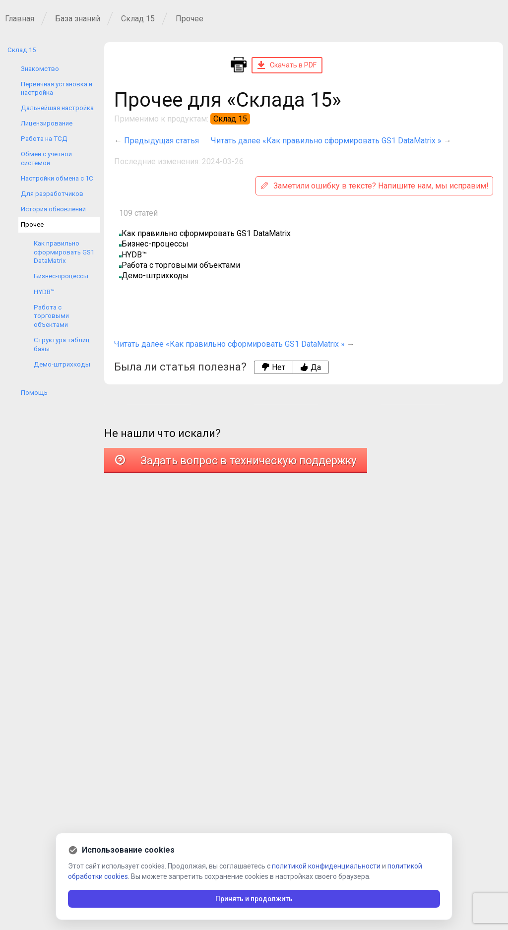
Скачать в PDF (287, 65)
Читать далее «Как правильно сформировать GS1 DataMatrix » (326, 140)
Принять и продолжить (254, 899)
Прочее (189, 18)
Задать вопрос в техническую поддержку (235, 460)
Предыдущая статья (161, 140)
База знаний (77, 18)
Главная (19, 18)
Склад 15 (138, 18)
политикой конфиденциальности (326, 866)
